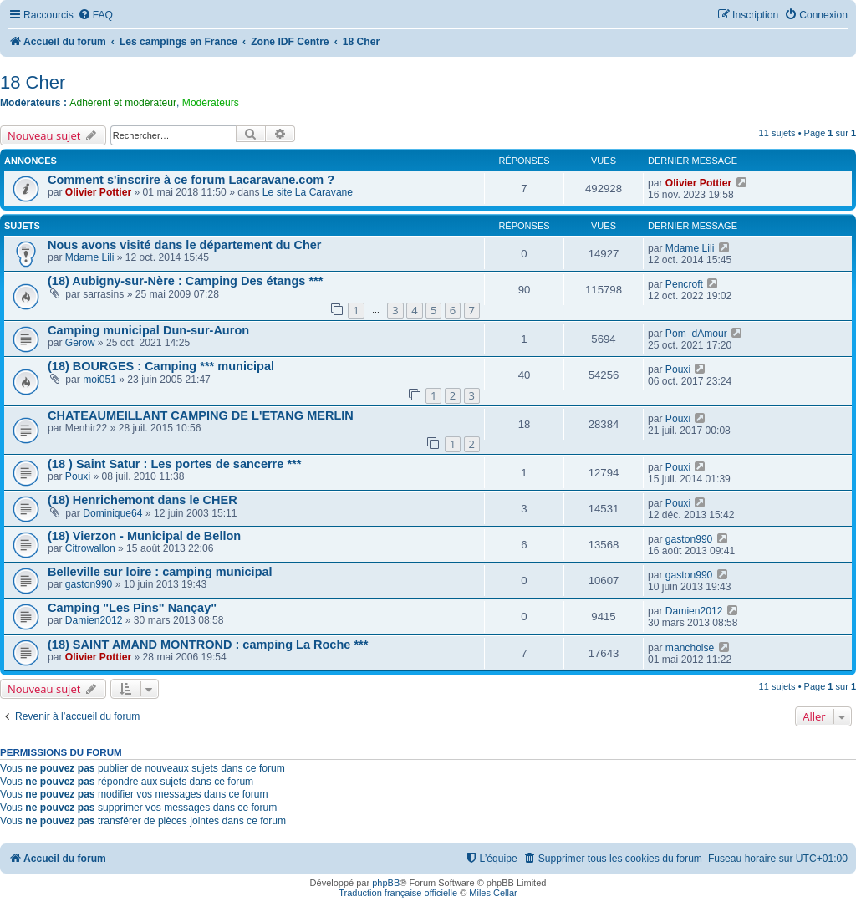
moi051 (99, 379)
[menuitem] (95, 15)
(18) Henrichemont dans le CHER (142, 500)
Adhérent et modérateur (122, 103)
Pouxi (677, 369)
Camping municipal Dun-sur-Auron (148, 330)
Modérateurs (210, 103)
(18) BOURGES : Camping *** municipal (161, 366)
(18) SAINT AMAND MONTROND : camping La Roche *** (208, 644)
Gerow (80, 343)
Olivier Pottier (98, 192)
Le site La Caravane (307, 192)
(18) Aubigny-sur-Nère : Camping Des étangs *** (185, 281)
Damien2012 (94, 620)
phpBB (386, 883)
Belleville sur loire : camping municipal (160, 571)
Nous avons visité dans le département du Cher (185, 245)
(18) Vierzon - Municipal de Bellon (144, 536)
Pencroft (684, 284)
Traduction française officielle (398, 893)
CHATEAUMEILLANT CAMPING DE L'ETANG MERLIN (201, 415)
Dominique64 (112, 513)
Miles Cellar (493, 893)
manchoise (690, 648)
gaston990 (689, 539)
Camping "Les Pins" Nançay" (132, 607)
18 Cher (32, 82)
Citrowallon (90, 548)
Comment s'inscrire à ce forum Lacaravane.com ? (191, 179)
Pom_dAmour (696, 333)
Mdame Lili (89, 257)
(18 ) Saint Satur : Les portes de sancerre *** (174, 464)
